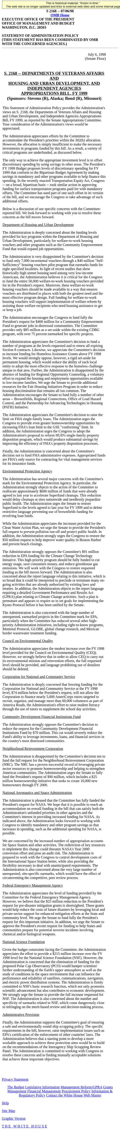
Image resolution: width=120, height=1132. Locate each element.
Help (5, 1103)
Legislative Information (42, 1087)
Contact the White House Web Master (73, 1095)
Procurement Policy (76, 1091)
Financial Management (44, 1091)
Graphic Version (14, 1118)
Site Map (8, 1111)
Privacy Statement (15, 1079)
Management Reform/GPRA (81, 1087)
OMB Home (60, 15)
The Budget (15, 1087)
